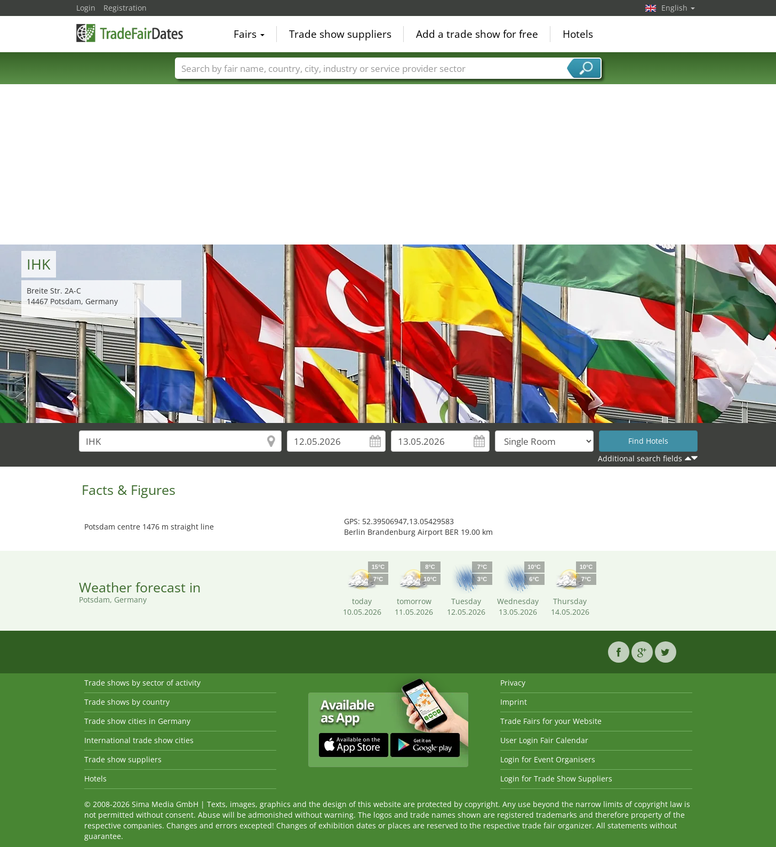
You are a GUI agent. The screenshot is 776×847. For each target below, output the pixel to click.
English (678, 8)
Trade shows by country (127, 702)
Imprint (513, 702)
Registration (125, 8)
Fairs (249, 34)
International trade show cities (139, 740)
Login (85, 8)
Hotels (578, 34)
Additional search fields (640, 458)
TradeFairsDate (129, 33)
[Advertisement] (388, 164)
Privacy (512, 683)
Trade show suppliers (340, 34)
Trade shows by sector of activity (142, 683)
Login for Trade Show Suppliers (556, 778)
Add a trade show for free (477, 34)
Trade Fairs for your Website (551, 721)
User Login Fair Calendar (544, 740)
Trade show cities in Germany (137, 721)
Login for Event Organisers (547, 759)
